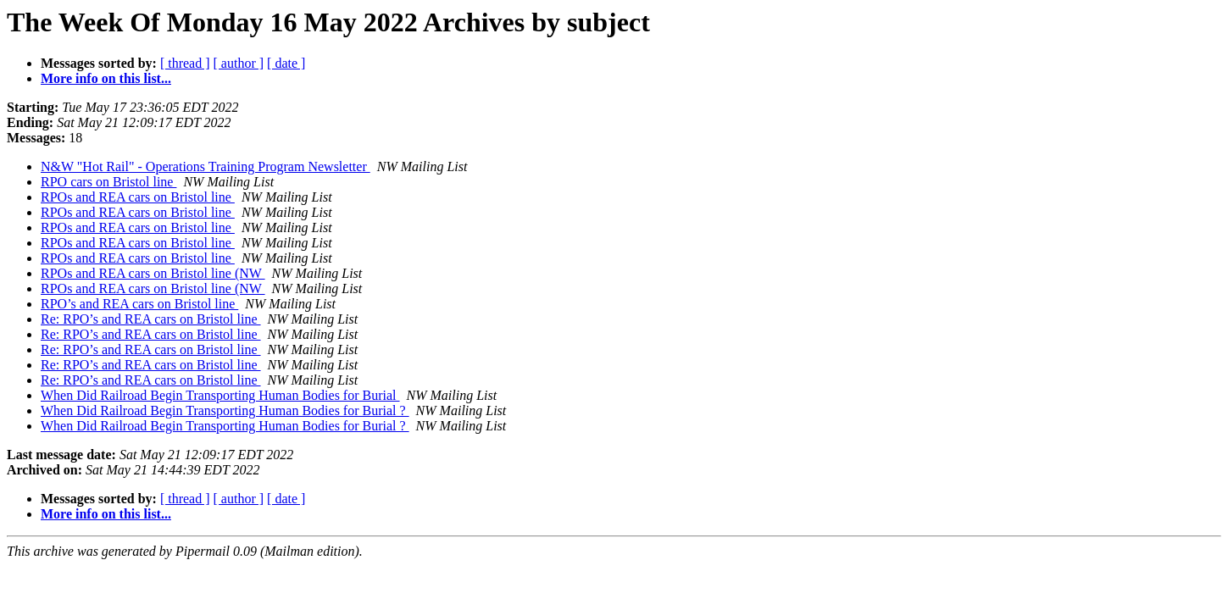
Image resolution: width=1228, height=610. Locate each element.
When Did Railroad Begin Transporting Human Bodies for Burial (220, 395)
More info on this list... (106, 78)
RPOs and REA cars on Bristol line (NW (153, 273)
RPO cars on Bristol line (108, 182)
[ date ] (286, 63)
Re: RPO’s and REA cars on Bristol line (151, 319)
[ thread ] (185, 63)
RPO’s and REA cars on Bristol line (139, 304)
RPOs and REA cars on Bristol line (138, 197)
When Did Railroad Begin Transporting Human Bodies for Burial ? (225, 410)
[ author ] (239, 63)
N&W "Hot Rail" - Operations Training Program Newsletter (205, 166)
